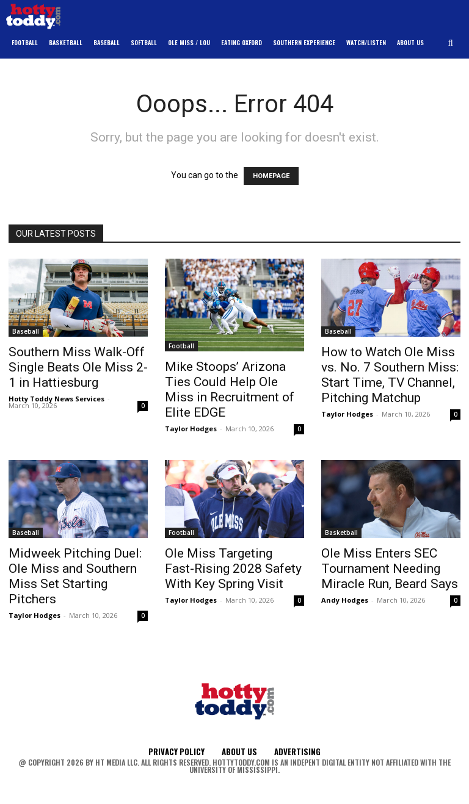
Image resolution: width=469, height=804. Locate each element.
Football (181, 346)
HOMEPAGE (271, 176)
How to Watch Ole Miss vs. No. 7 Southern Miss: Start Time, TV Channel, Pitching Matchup (390, 375)
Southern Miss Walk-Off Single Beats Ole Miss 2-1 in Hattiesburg (78, 367)
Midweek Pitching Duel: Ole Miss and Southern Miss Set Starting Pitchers (75, 576)
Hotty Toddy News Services (56, 398)
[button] (451, 43)
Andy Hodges (344, 600)
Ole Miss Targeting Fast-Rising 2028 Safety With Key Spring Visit (233, 568)
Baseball (25, 331)
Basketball (341, 532)
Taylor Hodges (191, 428)
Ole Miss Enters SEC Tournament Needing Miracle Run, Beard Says (389, 568)
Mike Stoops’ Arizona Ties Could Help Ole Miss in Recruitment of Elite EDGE (229, 389)
